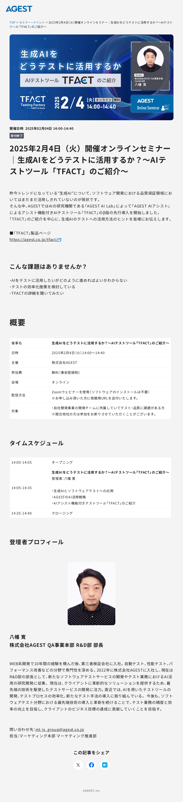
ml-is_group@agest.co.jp (60, 729)
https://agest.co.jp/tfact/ (34, 239)
